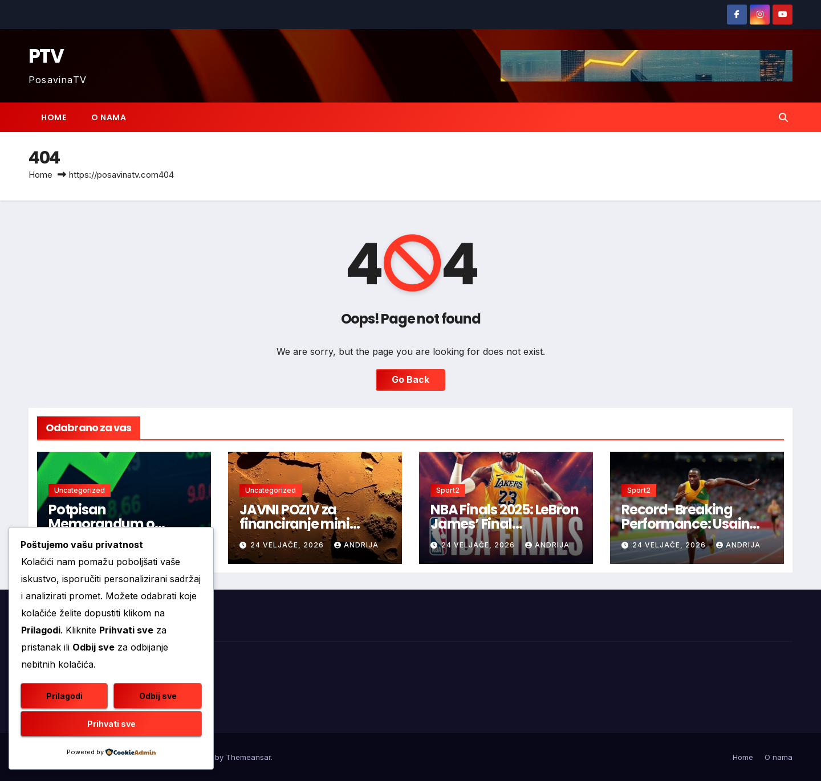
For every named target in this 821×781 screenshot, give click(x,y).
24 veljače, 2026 (288, 545)
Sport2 (448, 490)
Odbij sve (158, 696)
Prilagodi (64, 696)
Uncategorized (79, 490)
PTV (46, 55)
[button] (783, 117)
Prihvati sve (111, 724)
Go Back (410, 380)
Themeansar (248, 757)
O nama (108, 117)
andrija (356, 545)
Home (53, 117)
